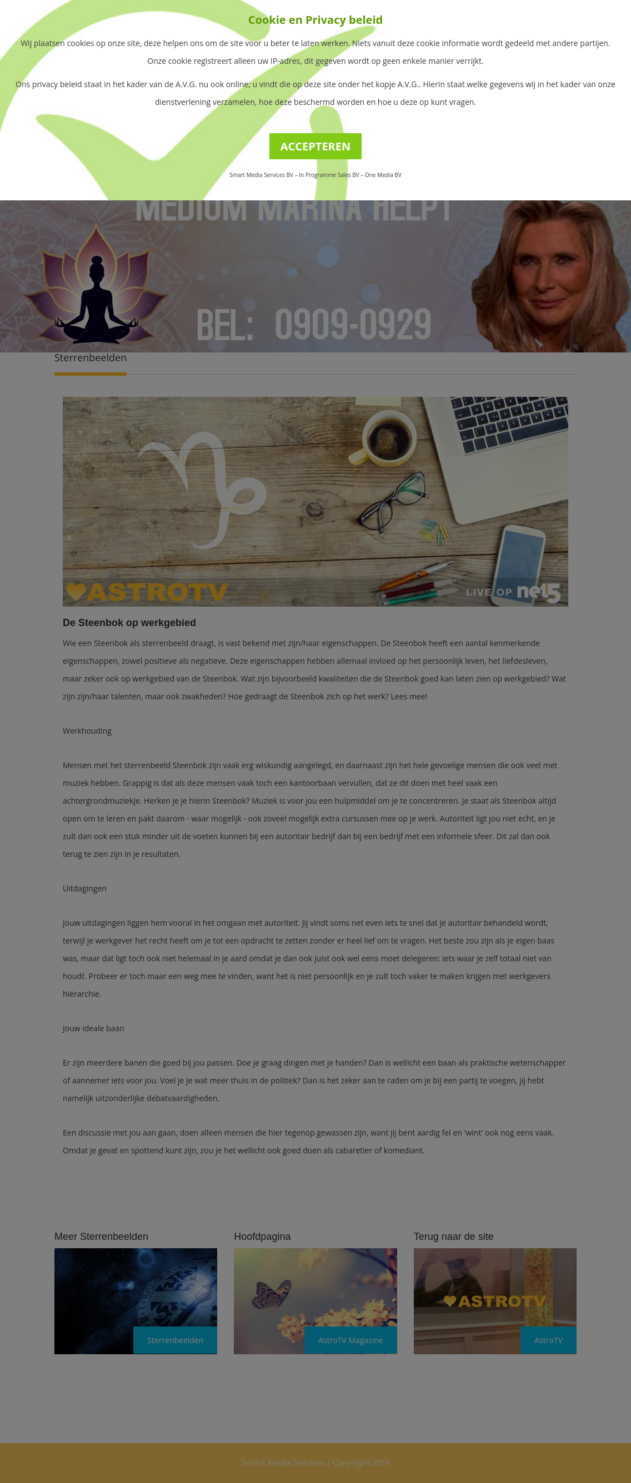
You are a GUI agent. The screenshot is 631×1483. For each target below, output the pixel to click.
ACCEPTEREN (316, 146)
